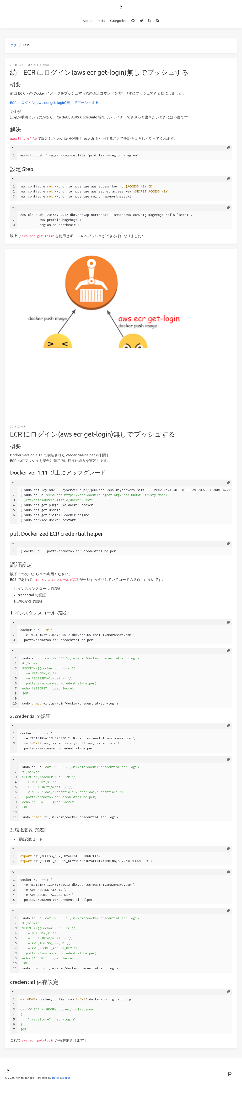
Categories (118, 21)
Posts (101, 21)
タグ (13, 45)
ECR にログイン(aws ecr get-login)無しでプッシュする (54, 103)
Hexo (55, 1077)
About (87, 21)
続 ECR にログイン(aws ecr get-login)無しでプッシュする (99, 72)
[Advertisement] (121, 383)
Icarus (66, 1077)
